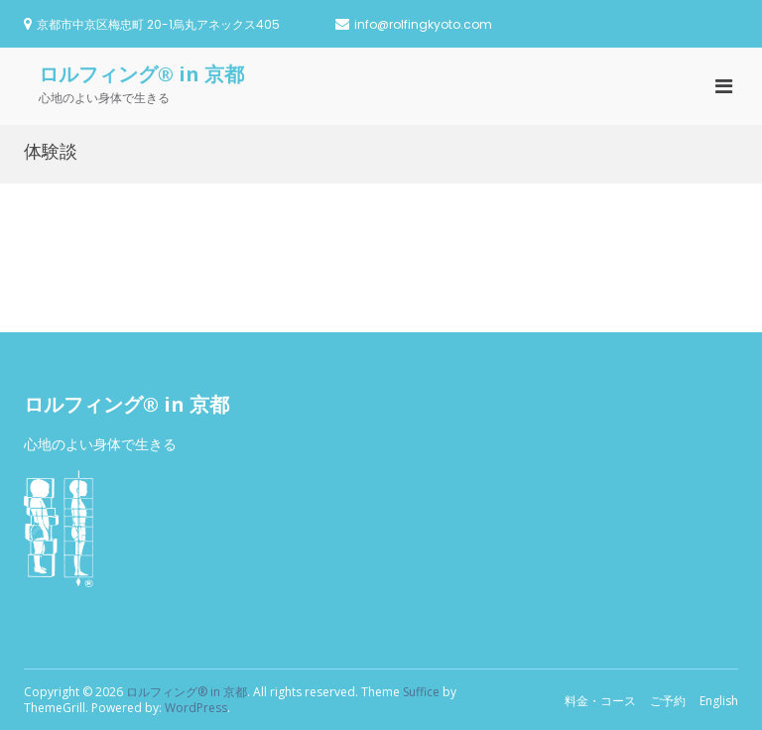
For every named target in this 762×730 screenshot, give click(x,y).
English (718, 700)
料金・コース (600, 700)
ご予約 (668, 700)
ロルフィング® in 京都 (141, 74)
